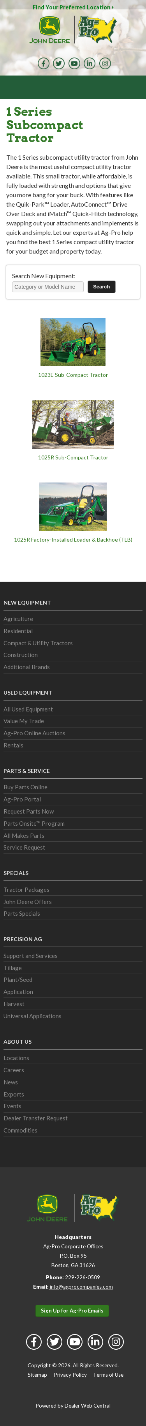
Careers (14, 1069)
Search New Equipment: (44, 275)
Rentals (13, 745)
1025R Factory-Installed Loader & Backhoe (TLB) (73, 539)
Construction (21, 654)
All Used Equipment (28, 709)
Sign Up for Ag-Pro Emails (72, 1310)
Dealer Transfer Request (36, 1118)
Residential (18, 630)
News (11, 1082)
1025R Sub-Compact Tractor (73, 457)
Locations (16, 1057)
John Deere (49, 29)
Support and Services (31, 955)
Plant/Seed (18, 979)
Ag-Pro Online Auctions (34, 732)
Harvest (14, 1003)
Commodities (20, 1130)
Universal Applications (33, 1015)
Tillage (13, 967)
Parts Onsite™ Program (34, 823)
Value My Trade (24, 720)
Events (12, 1105)
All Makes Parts (24, 835)
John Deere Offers (28, 901)
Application (18, 991)
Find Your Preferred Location (73, 7)
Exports (14, 1094)
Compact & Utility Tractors (38, 642)
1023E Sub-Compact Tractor (73, 374)
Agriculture (18, 618)
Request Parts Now (29, 811)
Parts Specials (22, 913)
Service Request (24, 847)
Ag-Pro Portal (22, 799)
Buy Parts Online (25, 786)
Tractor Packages (26, 889)
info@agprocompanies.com (81, 1287)
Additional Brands (27, 666)
